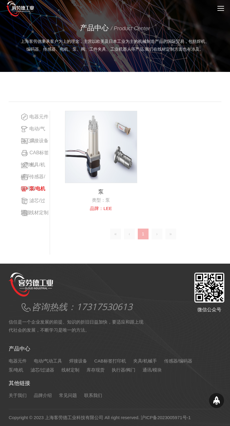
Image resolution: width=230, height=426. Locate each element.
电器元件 (35, 117)
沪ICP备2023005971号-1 (166, 417)
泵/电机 (71, 86)
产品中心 (49, 86)
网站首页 (25, 86)
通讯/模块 (152, 369)
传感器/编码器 (178, 360)
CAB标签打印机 (110, 360)
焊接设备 (35, 141)
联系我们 (93, 395)
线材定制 (35, 213)
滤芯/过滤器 (42, 369)
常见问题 (68, 395)
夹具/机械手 (145, 360)
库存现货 (96, 369)
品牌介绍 (43, 395)
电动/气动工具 (48, 360)
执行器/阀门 (123, 369)
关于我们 (18, 395)
